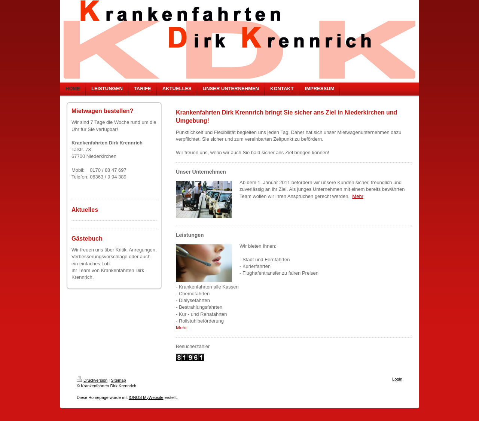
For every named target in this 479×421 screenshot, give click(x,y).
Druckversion (92, 380)
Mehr (357, 196)
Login (397, 379)
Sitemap (118, 380)
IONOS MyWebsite (146, 397)
